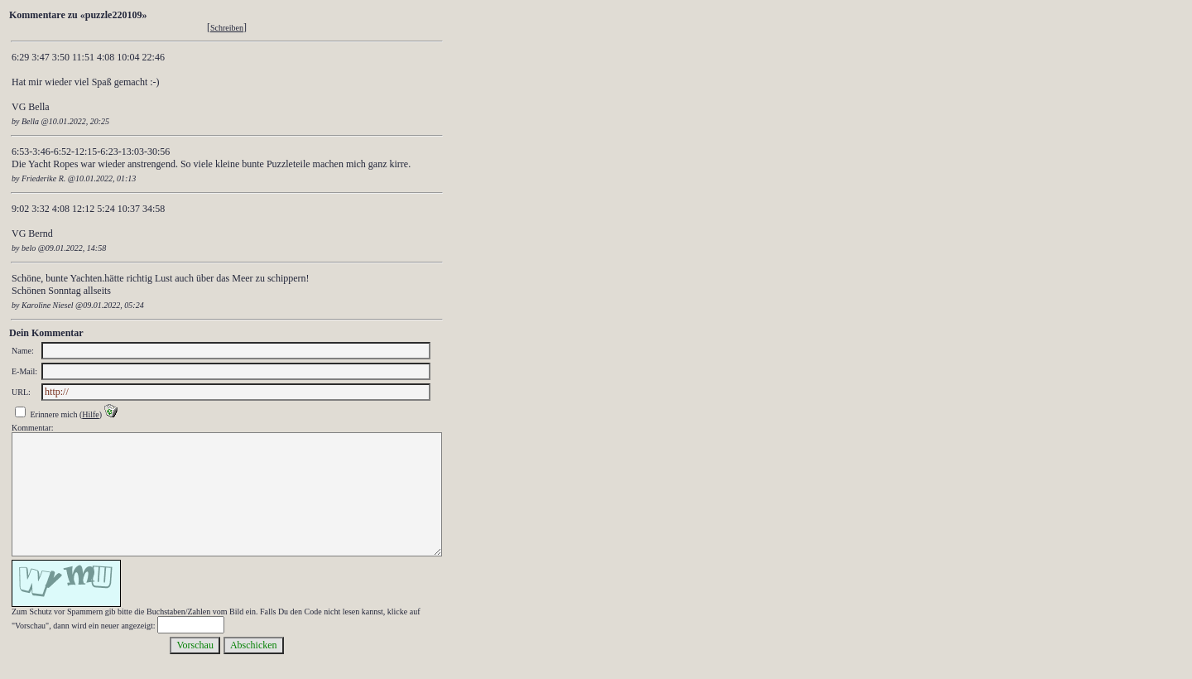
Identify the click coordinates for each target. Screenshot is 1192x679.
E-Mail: (24, 371)
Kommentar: (33, 427)
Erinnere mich (54, 414)
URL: (21, 392)
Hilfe (90, 414)
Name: (23, 350)
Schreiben (226, 27)
